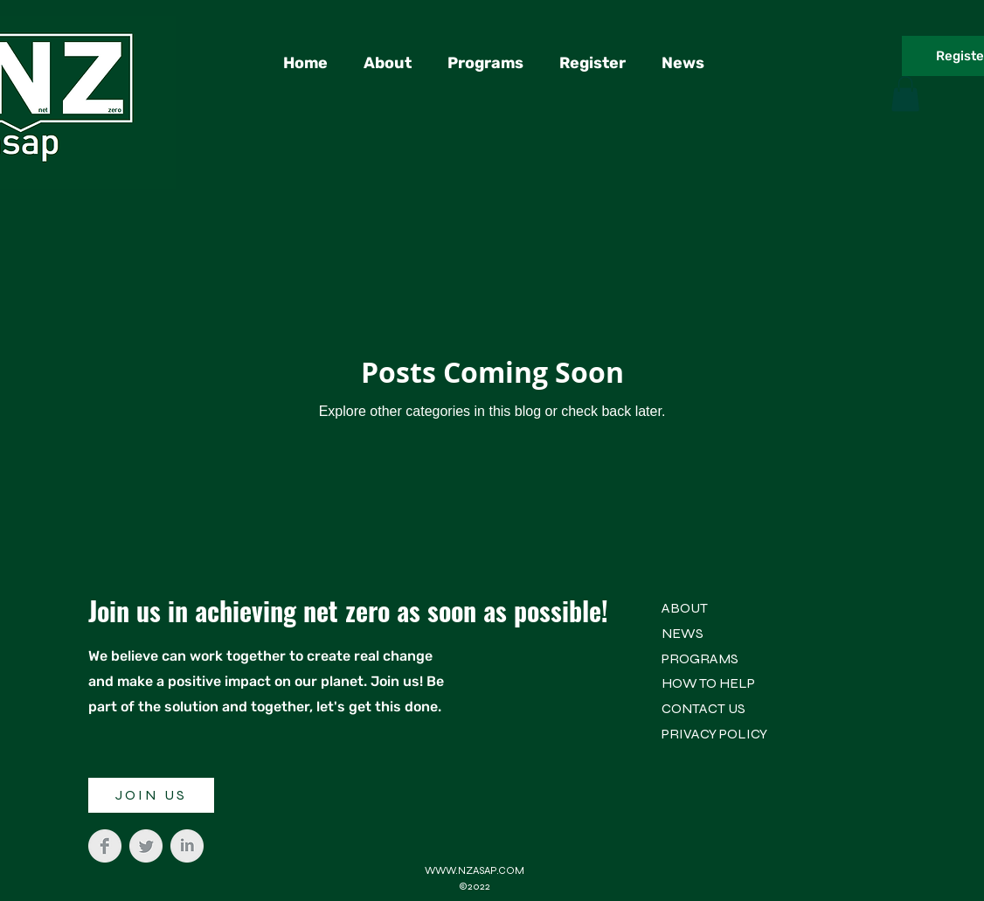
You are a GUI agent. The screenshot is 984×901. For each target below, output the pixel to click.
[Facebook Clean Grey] (104, 846)
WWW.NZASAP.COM (474, 870)
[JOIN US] (151, 795)
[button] (905, 94)
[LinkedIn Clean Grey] (187, 846)
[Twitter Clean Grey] (146, 846)
